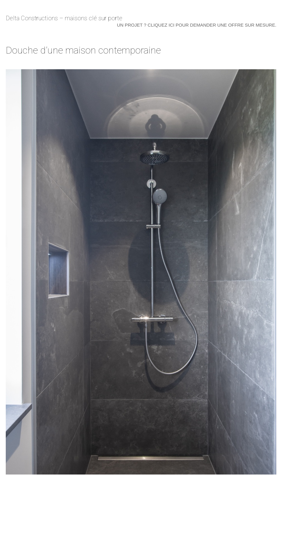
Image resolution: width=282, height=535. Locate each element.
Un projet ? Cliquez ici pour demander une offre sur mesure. (196, 25)
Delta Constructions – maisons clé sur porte (64, 18)
